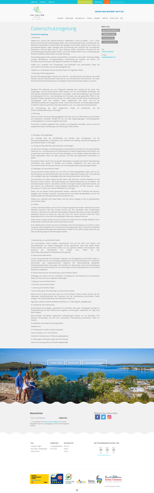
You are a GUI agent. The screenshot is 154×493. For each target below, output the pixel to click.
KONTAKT (51, 2)
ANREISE (42, 2)
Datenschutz (35, 451)
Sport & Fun (114, 18)
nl (120, 2)
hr (114, 2)
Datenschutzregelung (51, 422)
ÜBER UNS (34, 2)
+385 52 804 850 (108, 52)
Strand (89, 18)
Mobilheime (69, 18)
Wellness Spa (80, 18)
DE (108, 2)
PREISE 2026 (98, 2)
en (111, 2)
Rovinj (66, 449)
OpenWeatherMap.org (104, 455)
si (123, 2)
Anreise (66, 446)
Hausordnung (108, 38)
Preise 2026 (56, 362)
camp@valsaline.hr (109, 57)
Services (105, 18)
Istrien (66, 451)
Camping (60, 18)
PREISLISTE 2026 (109, 34)
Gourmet (97, 18)
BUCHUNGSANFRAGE (85, 2)
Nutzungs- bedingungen (39, 449)
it (117, 2)
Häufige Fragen (36, 446)
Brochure (73, 362)
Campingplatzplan (109, 42)
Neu (121, 18)
